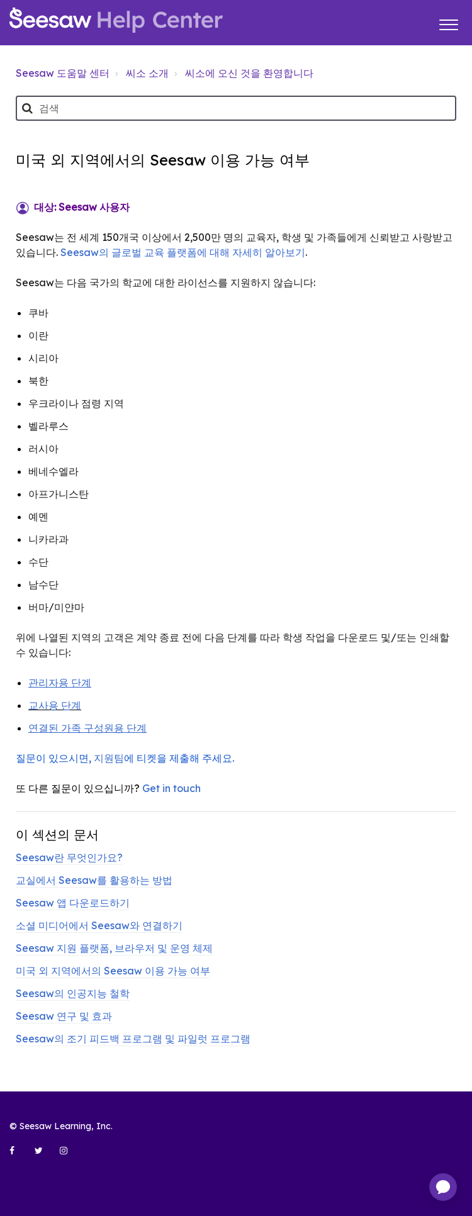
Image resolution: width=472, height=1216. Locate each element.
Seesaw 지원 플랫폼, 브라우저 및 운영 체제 (114, 948)
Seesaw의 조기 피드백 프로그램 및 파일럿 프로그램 (133, 1038)
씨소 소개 (147, 73)
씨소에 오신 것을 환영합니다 (249, 73)
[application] (443, 1187)
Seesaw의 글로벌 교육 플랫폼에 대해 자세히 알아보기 (182, 252)
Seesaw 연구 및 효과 (64, 1016)
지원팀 (109, 758)
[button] (448, 23)
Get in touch (171, 788)
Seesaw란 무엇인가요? (69, 857)
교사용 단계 (54, 705)
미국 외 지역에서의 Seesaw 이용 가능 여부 (113, 970)
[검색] (236, 108)
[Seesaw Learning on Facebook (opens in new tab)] (18, 1155)
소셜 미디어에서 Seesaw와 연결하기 (99, 925)
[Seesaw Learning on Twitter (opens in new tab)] (44, 1155)
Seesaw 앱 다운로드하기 (73, 902)
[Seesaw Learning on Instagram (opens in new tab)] (69, 1155)
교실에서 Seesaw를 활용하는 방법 (94, 880)
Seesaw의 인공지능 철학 (73, 993)
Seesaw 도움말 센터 (63, 73)
